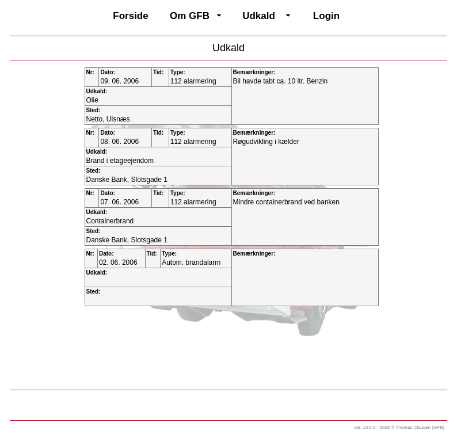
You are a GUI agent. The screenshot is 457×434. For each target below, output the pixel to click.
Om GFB (190, 15)
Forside (130, 15)
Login (326, 15)
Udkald (258, 15)
